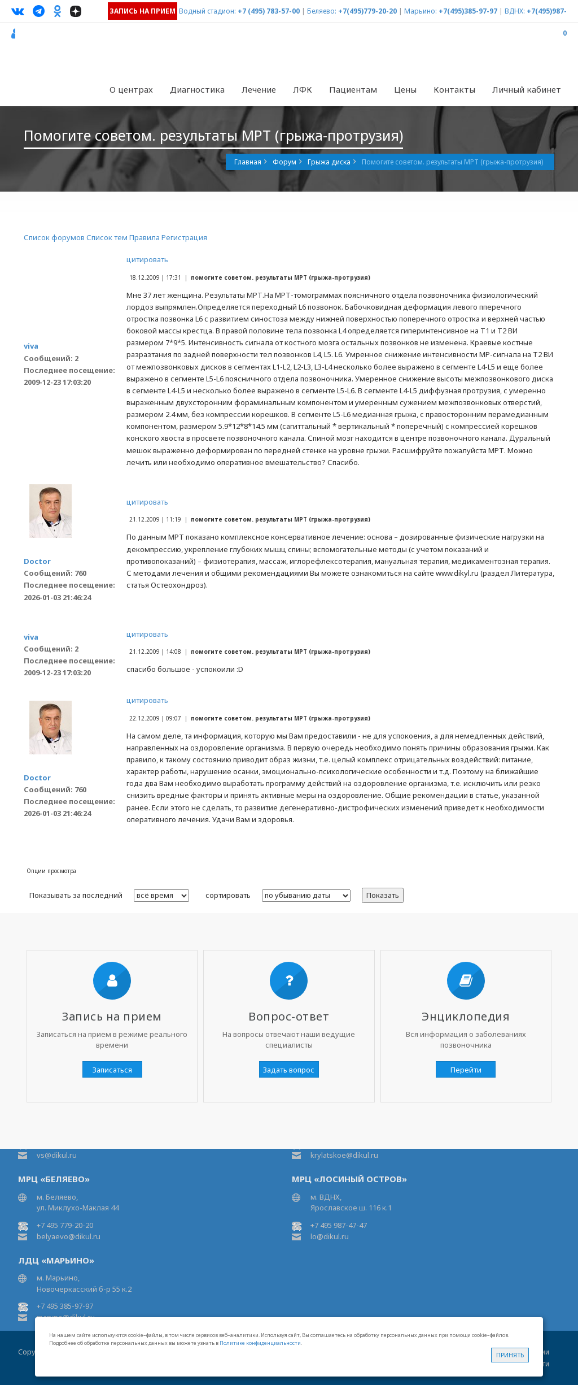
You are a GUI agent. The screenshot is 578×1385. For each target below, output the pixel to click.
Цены (405, 89)
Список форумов (54, 237)
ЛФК (302, 89)
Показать (382, 895)
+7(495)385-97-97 (468, 11)
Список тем (107, 237)
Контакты (454, 89)
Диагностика (197, 89)
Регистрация (184, 237)
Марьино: (420, 11)
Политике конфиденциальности (260, 1343)
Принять (510, 1355)
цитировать (147, 259)
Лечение (259, 89)
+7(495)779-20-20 (367, 11)
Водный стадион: (207, 11)
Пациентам (353, 89)
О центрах (131, 89)
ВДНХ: (515, 11)
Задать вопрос (288, 1070)
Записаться (112, 1070)
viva (31, 346)
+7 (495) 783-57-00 (269, 11)
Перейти (465, 1070)
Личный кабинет (526, 89)
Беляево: (321, 11)
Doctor (37, 561)
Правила (144, 237)
